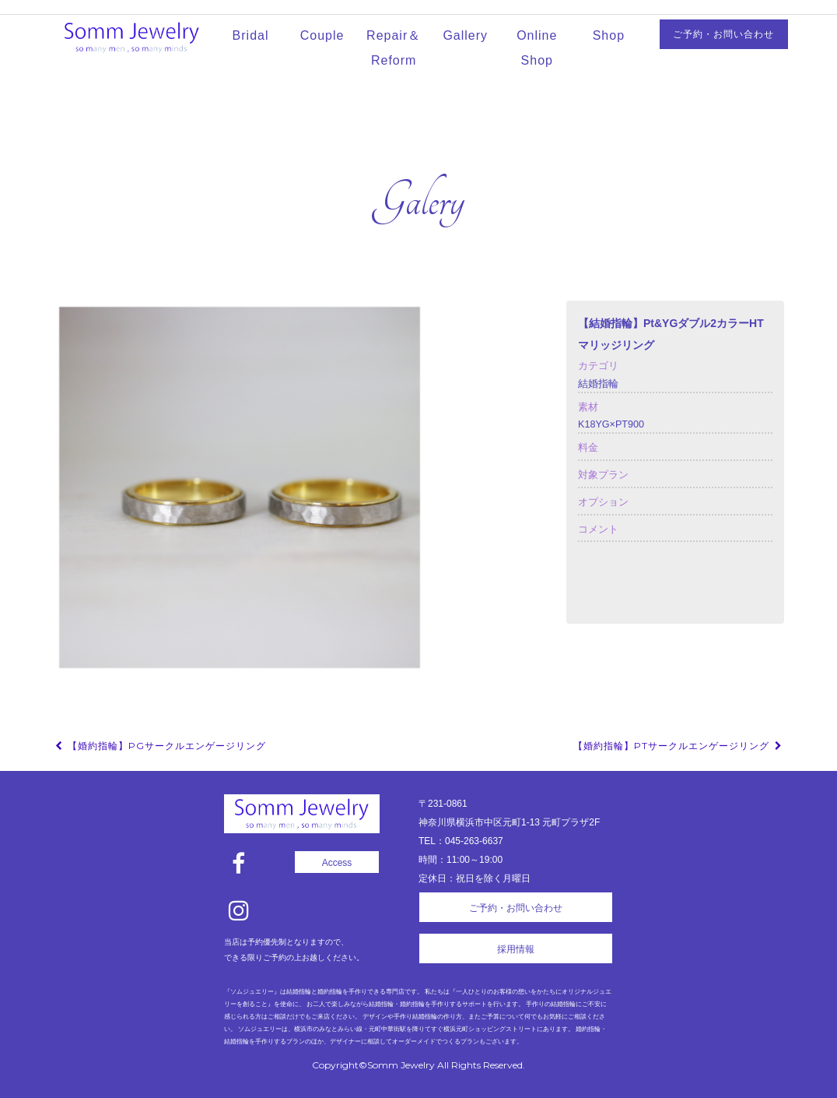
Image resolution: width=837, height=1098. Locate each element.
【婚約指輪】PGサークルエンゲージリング (159, 745)
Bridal (251, 35)
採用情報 (515, 949)
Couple (322, 35)
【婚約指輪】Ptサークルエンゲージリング (678, 745)
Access (337, 862)
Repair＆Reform (393, 48)
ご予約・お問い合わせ (723, 34)
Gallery (465, 35)
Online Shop (537, 48)
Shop (609, 35)
